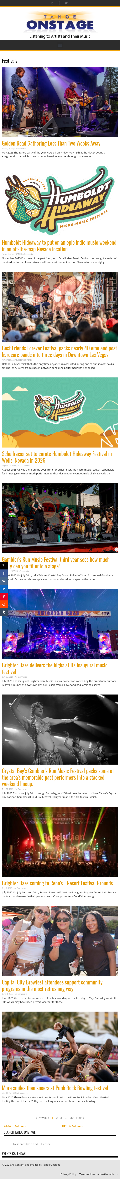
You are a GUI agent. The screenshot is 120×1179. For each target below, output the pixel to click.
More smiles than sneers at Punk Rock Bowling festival (55, 1088)
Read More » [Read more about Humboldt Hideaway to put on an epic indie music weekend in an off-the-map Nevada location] (8, 269)
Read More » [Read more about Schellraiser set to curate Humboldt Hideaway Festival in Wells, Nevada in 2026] (8, 481)
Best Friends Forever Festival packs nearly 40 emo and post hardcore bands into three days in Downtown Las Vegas (59, 351)
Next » (80, 1117)
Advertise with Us (107, 1174)
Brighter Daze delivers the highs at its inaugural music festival (54, 668)
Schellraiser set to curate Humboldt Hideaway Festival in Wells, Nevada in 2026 (57, 457)
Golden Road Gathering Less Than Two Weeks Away (51, 143)
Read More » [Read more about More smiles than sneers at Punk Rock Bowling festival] (8, 1108)
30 (72, 1117)
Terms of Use (87, 1174)
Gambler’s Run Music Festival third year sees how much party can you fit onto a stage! (56, 562)
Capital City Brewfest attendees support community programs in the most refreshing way (52, 985)
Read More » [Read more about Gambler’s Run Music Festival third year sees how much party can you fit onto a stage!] (8, 586)
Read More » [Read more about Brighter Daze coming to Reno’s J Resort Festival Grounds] (8, 903)
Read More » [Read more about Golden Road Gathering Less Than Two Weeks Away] (8, 163)
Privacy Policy (68, 1174)
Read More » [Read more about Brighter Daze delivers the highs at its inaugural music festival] (8, 692)
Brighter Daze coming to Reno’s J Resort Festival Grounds (57, 883)
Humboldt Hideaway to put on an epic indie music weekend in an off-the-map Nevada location (59, 245)
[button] (60, 45)
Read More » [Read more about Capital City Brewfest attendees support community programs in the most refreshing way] (8, 1009)
